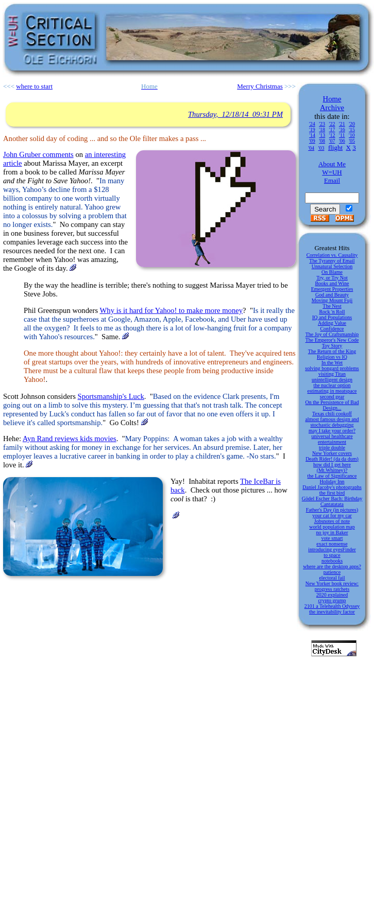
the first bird (332, 493)
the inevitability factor (332, 612)
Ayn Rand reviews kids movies (69, 438)
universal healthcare (331, 436)
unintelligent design (332, 379)
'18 (322, 129)
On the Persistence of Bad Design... (332, 405)
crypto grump (332, 600)
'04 (311, 148)
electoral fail (332, 578)
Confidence (332, 328)
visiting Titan (332, 374)
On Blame (332, 272)
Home (332, 99)
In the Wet (332, 362)
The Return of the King (332, 351)
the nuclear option (331, 385)
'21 (342, 124)
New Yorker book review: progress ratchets (332, 586)
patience (332, 572)
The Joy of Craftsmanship (332, 334)
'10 (352, 135)
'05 (352, 141)
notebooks (332, 561)
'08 (322, 141)
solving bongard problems (332, 368)
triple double (332, 447)
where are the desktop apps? (332, 566)
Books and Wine (332, 283)
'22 (332, 124)
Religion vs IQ (332, 357)
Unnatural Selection (332, 266)
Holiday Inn (331, 481)
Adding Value (332, 323)
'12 (332, 135)
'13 (322, 135)
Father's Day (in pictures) (332, 510)
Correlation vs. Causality (332, 255)
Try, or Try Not (332, 278)
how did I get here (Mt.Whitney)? (332, 467)
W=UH (332, 172)
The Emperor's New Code (332, 340)
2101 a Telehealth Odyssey (332, 606)
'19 (312, 129)
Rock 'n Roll (332, 311)
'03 (321, 148)
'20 (352, 124)
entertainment (332, 442)
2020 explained (332, 595)
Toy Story (332, 345)
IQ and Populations (332, 317)
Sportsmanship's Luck (111, 396)
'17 (332, 129)
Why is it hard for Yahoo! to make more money (171, 310)
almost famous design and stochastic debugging (332, 422)
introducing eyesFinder (331, 549)
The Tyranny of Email (331, 261)
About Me (332, 164)
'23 (322, 124)
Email (332, 180)
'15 (352, 129)
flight (335, 147)
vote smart (332, 538)
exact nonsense (331, 544)
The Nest (331, 306)
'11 (342, 135)
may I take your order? (332, 430)
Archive (332, 107)
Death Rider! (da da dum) (332, 459)
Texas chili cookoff (332, 413)
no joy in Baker (332, 532)
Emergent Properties (332, 289)
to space (332, 555)
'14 (312, 135)
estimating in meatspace (331, 391)
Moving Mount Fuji (332, 300)
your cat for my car (332, 515)
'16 (342, 129)
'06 (342, 141)
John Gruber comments (38, 154)
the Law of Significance (332, 476)
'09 (312, 141)
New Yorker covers (332, 453)
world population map (331, 527)
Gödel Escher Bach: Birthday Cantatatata (332, 501)
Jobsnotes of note (332, 521)
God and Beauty (332, 294)
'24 (312, 124)
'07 (332, 141)
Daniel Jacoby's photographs (332, 487)
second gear (332, 396)
